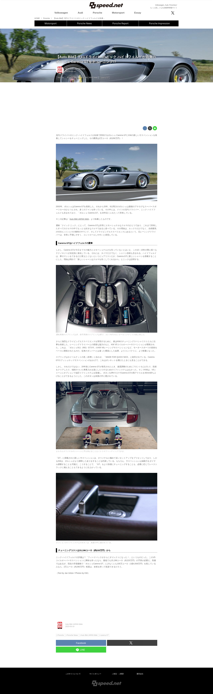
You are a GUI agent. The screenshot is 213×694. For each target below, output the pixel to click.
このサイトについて (73, 674)
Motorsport (51, 23)
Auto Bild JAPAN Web (75, 69)
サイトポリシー (95, 674)
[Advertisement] (106, 104)
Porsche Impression (159, 23)
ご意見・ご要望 (118, 674)
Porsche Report (120, 23)
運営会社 (140, 674)
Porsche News (84, 23)
